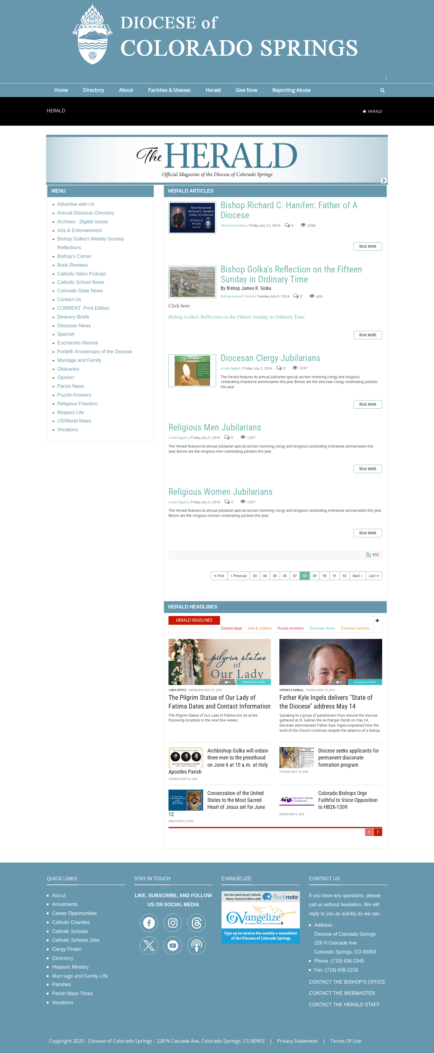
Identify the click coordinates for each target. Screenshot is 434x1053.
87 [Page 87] (295, 576)
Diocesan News (254, 682)
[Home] (364, 111)
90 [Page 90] (324, 576)
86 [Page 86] (285, 576)
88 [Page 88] (305, 576)
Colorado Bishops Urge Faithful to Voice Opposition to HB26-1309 (348, 799)
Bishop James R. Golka (237, 296)
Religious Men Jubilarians (214, 427)
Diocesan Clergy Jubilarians (192, 371)
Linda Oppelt (230, 368)
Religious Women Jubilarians (220, 491)
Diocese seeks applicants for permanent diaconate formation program (348, 757)
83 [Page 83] (255, 576)
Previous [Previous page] (240, 576)
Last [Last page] (372, 576)
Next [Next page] (356, 576)
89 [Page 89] (314, 576)
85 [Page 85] (275, 576)
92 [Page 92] (344, 576)
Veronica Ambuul (233, 225)
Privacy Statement (297, 1041)
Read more (367, 246)
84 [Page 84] (265, 576)
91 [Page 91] (334, 576)
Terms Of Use (345, 1041)
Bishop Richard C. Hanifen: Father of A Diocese (192, 218)
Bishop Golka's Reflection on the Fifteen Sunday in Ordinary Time (192, 282)
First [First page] (220, 576)
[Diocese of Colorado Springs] (217, 33)
